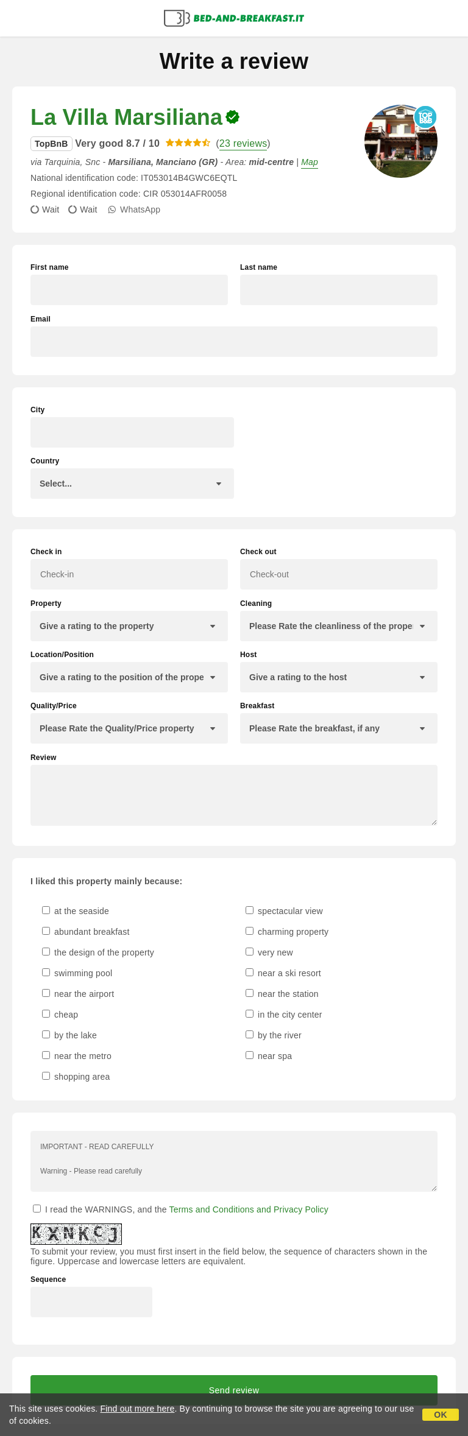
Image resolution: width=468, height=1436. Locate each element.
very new (269, 952)
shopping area (76, 1077)
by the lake (69, 1035)
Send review (234, 1390)
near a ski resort (283, 973)
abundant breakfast (86, 932)
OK (440, 1415)
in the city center (284, 1014)
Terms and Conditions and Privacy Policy (248, 1209)
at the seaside (75, 911)
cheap (60, 1014)
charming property (287, 932)
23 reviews (243, 143)
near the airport (78, 994)
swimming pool (77, 973)
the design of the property (98, 952)
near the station (282, 994)
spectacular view (284, 911)
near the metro (77, 1056)
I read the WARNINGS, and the (180, 1209)
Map (309, 162)
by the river (274, 1035)
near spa (269, 1056)
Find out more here (138, 1408)
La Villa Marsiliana (126, 117)
